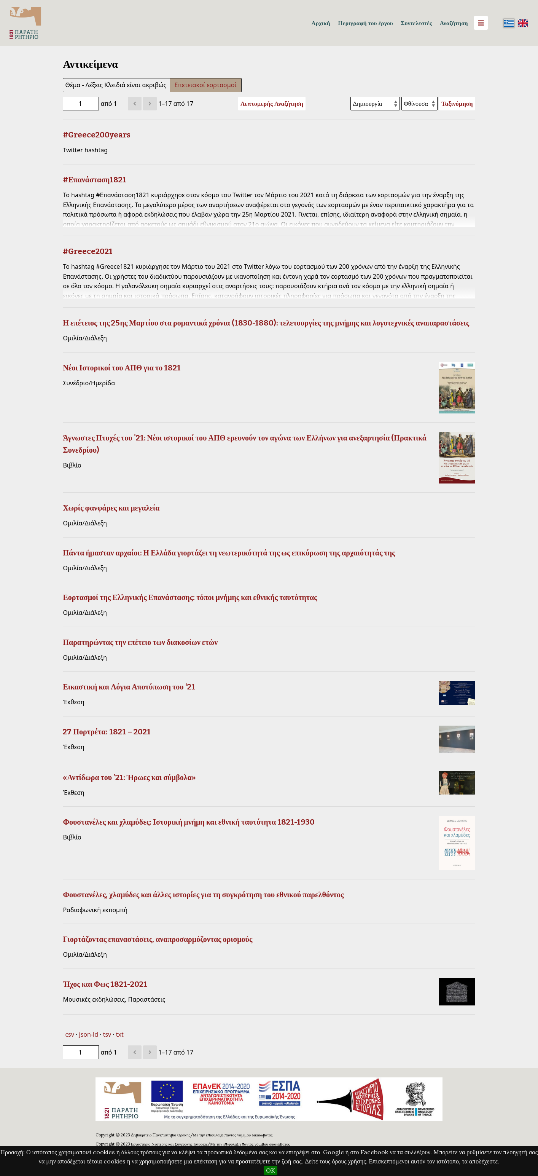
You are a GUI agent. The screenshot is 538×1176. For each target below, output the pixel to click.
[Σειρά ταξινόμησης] (419, 103)
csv (69, 1034)
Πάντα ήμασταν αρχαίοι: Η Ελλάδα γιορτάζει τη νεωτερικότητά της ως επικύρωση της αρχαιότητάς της (229, 552)
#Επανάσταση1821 (94, 179)
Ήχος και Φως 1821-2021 (105, 984)
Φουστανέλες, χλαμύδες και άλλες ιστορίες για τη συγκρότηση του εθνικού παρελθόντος (203, 894)
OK (270, 1170)
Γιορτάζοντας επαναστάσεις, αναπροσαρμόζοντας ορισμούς (157, 939)
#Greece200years (97, 134)
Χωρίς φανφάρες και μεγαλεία (111, 507)
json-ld (88, 1034)
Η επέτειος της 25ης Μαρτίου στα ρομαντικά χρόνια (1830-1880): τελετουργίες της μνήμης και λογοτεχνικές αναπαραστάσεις (266, 322)
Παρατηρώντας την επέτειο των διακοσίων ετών (140, 642)
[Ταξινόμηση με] (375, 103)
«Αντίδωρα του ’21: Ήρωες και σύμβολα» (129, 777)
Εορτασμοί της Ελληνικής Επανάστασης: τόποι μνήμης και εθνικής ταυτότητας (190, 597)
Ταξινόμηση (457, 103)
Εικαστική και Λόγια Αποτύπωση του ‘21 (129, 686)
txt (120, 1034)
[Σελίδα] (81, 103)
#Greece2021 (88, 251)
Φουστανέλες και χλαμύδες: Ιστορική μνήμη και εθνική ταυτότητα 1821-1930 (189, 822)
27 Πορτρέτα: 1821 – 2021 (106, 731)
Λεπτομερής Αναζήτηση (271, 103)
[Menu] (481, 23)
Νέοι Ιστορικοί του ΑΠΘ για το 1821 (122, 367)
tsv (107, 1034)
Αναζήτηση (454, 23)
